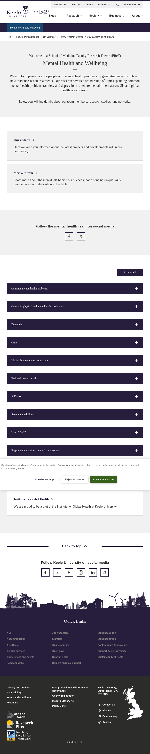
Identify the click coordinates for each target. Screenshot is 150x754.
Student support (107, 633)
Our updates (53, 26)
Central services (16, 651)
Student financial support (66, 663)
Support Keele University (112, 651)
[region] (75, 474)
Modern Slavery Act (63, 701)
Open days (58, 651)
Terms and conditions (19, 697)
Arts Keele (13, 645)
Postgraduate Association (112, 645)
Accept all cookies (103, 479)
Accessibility (14, 692)
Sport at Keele (60, 657)
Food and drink (15, 663)
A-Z (9, 633)
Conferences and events (20, 657)
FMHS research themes (71, 35)
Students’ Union (107, 639)
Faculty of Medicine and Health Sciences (36, 35)
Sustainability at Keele (110, 657)
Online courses (60, 645)
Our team (72, 26)
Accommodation (16, 639)
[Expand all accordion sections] (130, 272)
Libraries (57, 639)
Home (10, 35)
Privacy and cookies (18, 687)
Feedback (12, 702)
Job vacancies (60, 633)
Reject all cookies (74, 479)
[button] (117, 3)
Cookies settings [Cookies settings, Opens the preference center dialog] (45, 479)
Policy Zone (59, 705)
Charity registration (63, 695)
